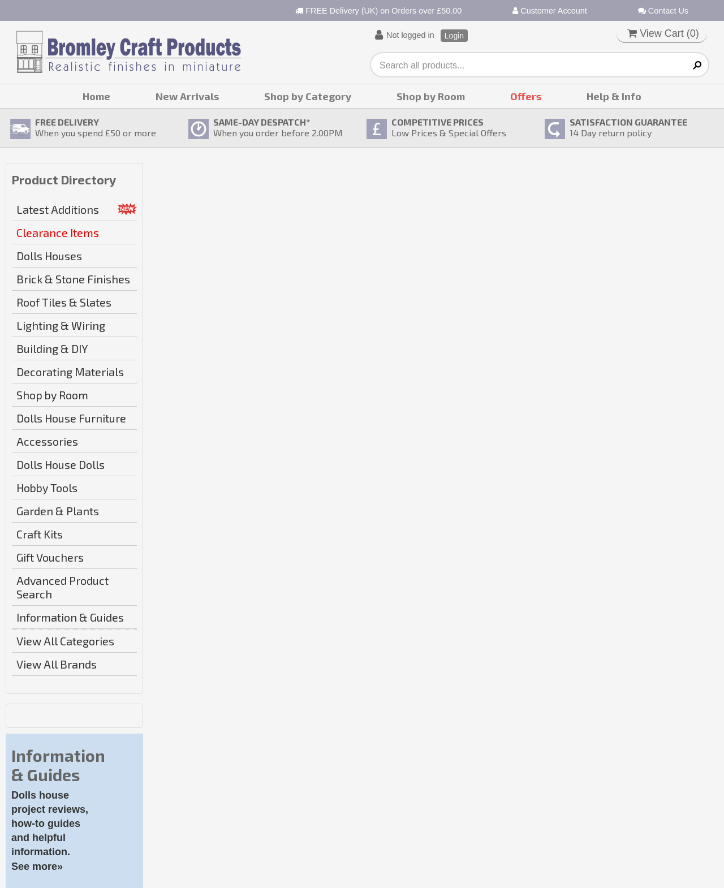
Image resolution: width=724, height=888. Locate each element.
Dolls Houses (49, 255)
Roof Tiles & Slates (63, 302)
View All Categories (65, 641)
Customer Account (549, 10)
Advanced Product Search (62, 587)
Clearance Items (57, 232)
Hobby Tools (46, 487)
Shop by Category (307, 96)
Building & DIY (52, 348)
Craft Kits (39, 534)
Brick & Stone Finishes (73, 279)
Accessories (47, 441)
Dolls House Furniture (71, 418)
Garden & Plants (57, 511)
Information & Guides (70, 617)
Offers (525, 96)
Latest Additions (57, 209)
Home (96, 96)
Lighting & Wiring (60, 325)
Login (454, 36)
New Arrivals (187, 96)
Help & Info (614, 96)
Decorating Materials (70, 371)
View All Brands (56, 664)
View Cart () (663, 33)
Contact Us (663, 10)
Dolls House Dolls (60, 464)
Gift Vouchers (50, 557)
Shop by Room (431, 96)
